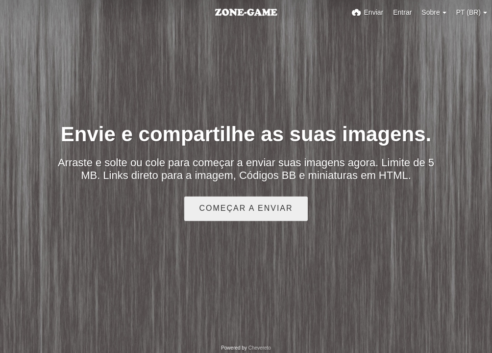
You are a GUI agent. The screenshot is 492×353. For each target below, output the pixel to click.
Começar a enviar (246, 208)
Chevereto (259, 348)
